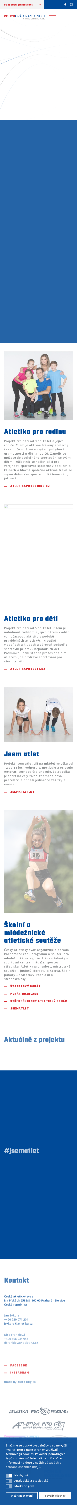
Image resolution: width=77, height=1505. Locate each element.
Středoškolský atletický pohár (38, 1001)
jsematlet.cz (22, 792)
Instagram (19, 1375)
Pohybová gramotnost (18, 5)
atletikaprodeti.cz (28, 669)
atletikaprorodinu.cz (30, 486)
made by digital (20, 1382)
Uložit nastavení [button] (22, 1495)
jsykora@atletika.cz (18, 1326)
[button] (9, 1476)
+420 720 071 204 (16, 1322)
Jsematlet (19, 1008)
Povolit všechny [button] (55, 1495)
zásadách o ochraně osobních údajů (33, 1465)
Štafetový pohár (25, 986)
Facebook (18, 1368)
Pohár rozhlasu (24, 994)
